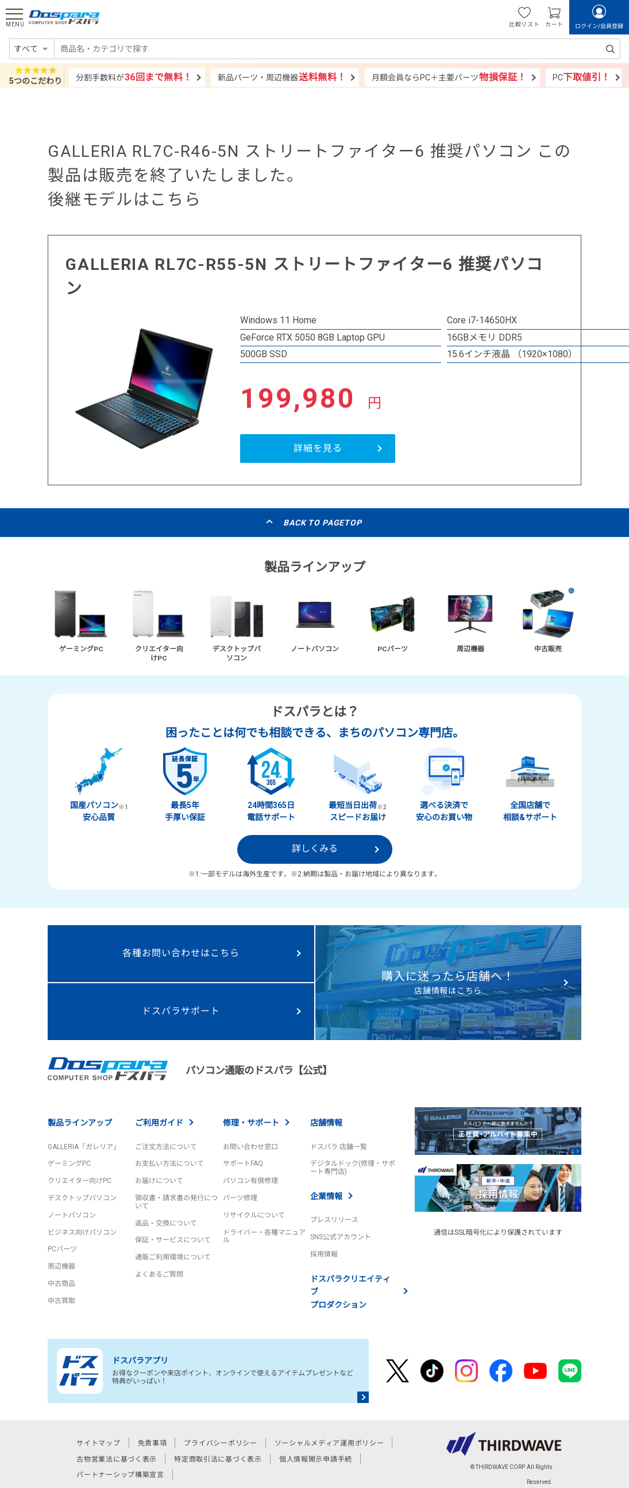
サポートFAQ (243, 1164)
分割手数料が (134, 77)
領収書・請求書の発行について (176, 1202)
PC (582, 77)
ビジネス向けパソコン (82, 1232)
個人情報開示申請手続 (315, 1459)
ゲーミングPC (69, 1164)
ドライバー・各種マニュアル (264, 1236)
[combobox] (337, 48)
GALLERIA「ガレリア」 (84, 1147)
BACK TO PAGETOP (322, 522)
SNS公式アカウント (340, 1237)
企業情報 (326, 1196)
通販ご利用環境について (173, 1257)
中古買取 (61, 1301)
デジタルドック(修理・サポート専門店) (352, 1168)
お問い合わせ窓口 (250, 1147)
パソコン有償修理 (250, 1181)
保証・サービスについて (173, 1240)
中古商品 (61, 1284)
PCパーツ (62, 1249)
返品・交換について (166, 1223)
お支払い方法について (169, 1164)
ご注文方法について (166, 1147)
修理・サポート (251, 1122)
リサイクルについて (254, 1215)
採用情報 (324, 1254)
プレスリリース (334, 1220)
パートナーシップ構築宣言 (120, 1475)
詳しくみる (315, 848)
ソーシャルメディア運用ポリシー (329, 1443)
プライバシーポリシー (220, 1443)
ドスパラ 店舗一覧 (338, 1147)
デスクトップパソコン (82, 1198)
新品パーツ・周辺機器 (282, 77)
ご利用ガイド (159, 1122)
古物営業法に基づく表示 (116, 1459)
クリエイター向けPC (79, 1181)
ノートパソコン (72, 1215)
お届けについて (159, 1181)
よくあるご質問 (159, 1274)
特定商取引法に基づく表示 (218, 1459)
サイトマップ (98, 1443)
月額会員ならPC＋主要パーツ (449, 77)
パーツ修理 (240, 1198)
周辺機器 (61, 1266)
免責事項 (152, 1443)
